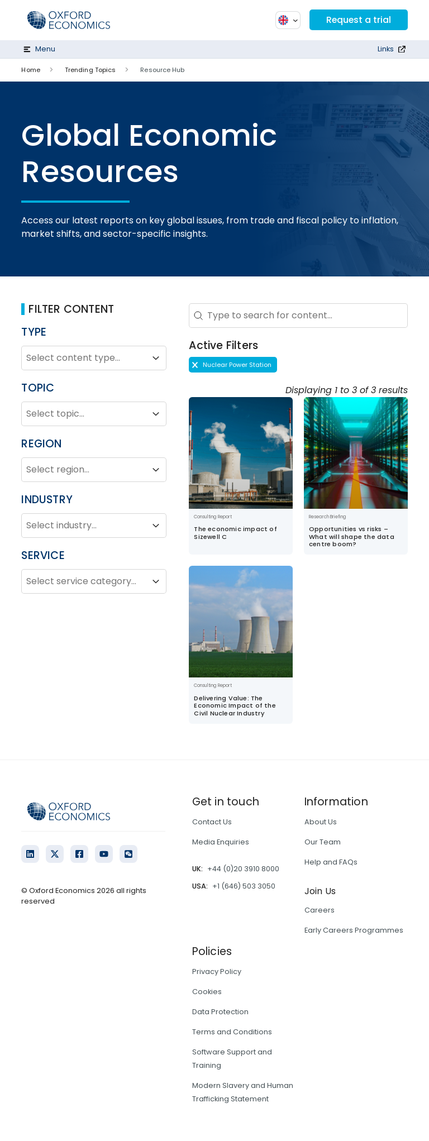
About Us (320, 822)
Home (30, 69)
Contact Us (212, 822)
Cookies (207, 991)
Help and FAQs (331, 862)
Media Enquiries (220, 842)
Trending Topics (90, 69)
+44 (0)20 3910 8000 (243, 868)
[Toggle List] (156, 358)
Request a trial (358, 19)
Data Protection (220, 1011)
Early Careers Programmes (353, 930)
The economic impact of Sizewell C (235, 532)
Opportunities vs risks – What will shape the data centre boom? (351, 536)
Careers (319, 910)
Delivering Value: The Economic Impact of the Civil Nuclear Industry (234, 706)
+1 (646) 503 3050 (243, 886)
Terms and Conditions (232, 1032)
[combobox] (84, 358)
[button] (233, 365)
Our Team (322, 842)
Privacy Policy (216, 971)
